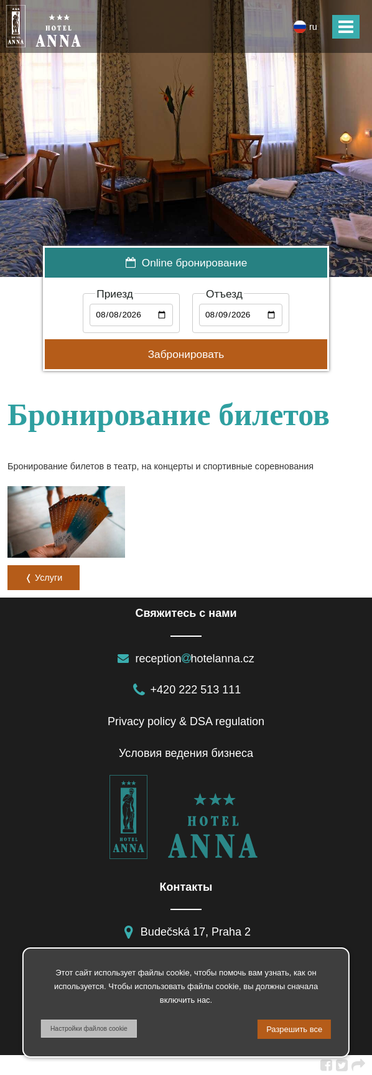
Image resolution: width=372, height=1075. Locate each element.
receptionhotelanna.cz (186, 658)
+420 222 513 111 (186, 689)
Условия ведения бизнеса (186, 753)
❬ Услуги (43, 578)
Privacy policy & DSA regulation (186, 721)
